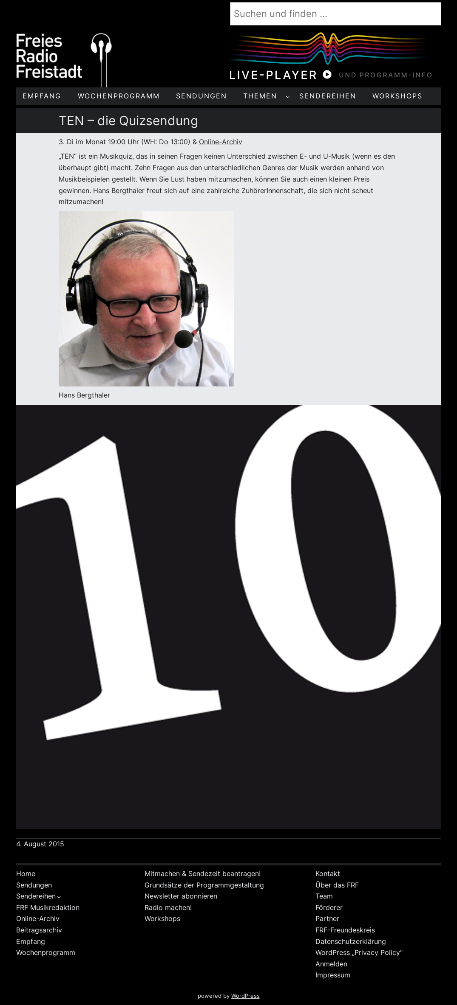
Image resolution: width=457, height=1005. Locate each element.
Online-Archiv (220, 142)
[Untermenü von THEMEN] (288, 96)
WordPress (245, 996)
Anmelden (331, 964)
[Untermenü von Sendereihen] (59, 897)
